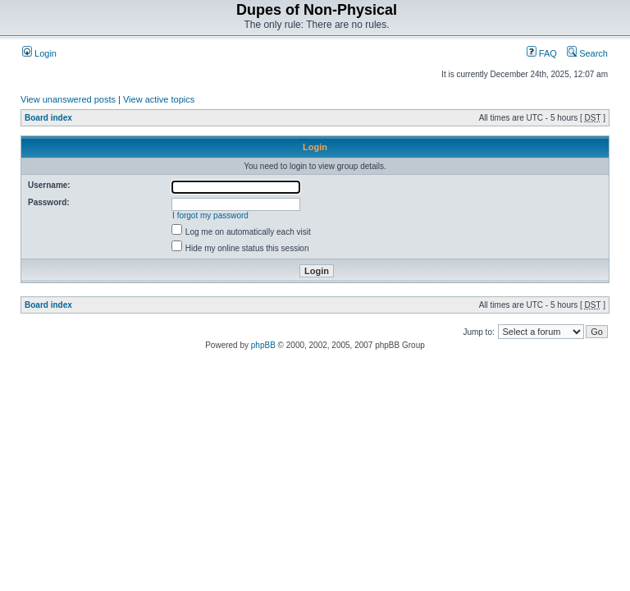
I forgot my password (210, 215)
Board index (48, 117)
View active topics (158, 99)
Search (587, 53)
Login (39, 53)
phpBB (263, 345)
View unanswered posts (68, 99)
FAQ (542, 53)
